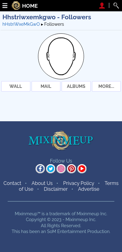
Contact (12, 183)
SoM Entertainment (66, 231)
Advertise (88, 189)
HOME (30, 6)
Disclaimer (56, 189)
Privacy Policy (78, 183)
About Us (42, 183)
